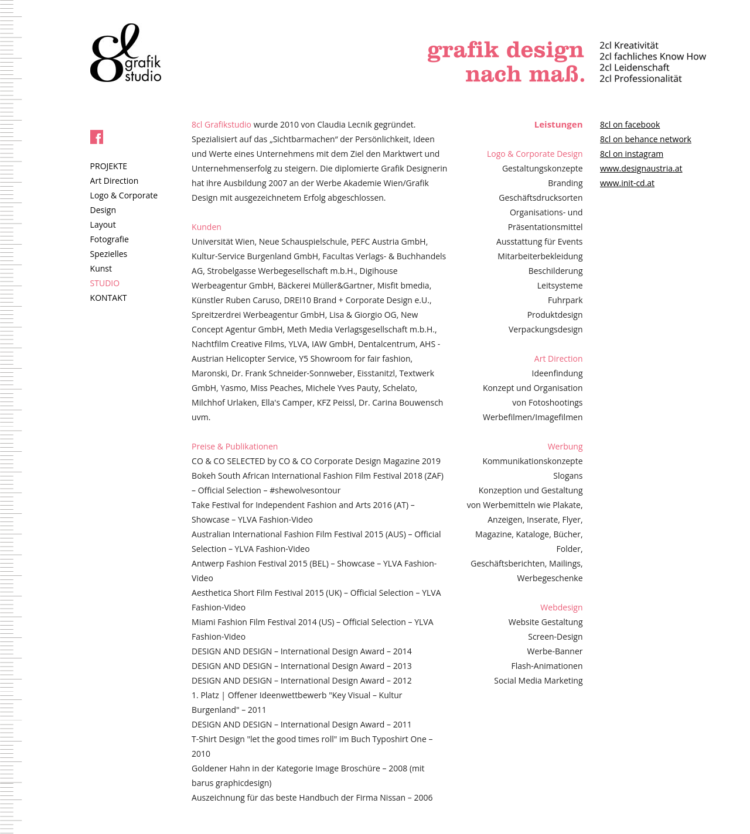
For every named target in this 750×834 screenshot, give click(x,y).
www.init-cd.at (627, 182)
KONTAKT (108, 297)
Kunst (101, 268)
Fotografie (109, 239)
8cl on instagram (631, 153)
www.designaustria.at (641, 168)
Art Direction (114, 180)
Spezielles (109, 253)
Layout (103, 224)
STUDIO (105, 283)
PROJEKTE (109, 165)
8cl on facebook (630, 124)
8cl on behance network (645, 139)
